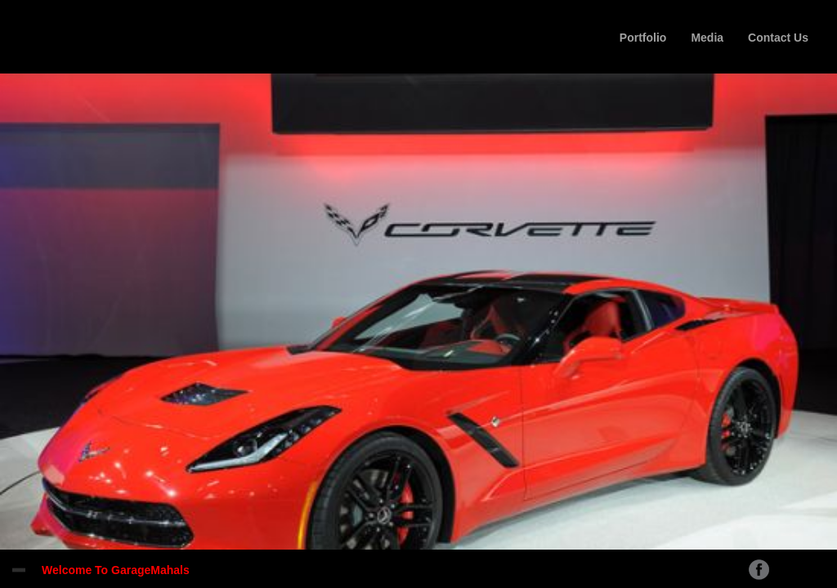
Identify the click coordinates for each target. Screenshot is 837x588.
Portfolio (643, 37)
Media (707, 37)
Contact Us (778, 37)
